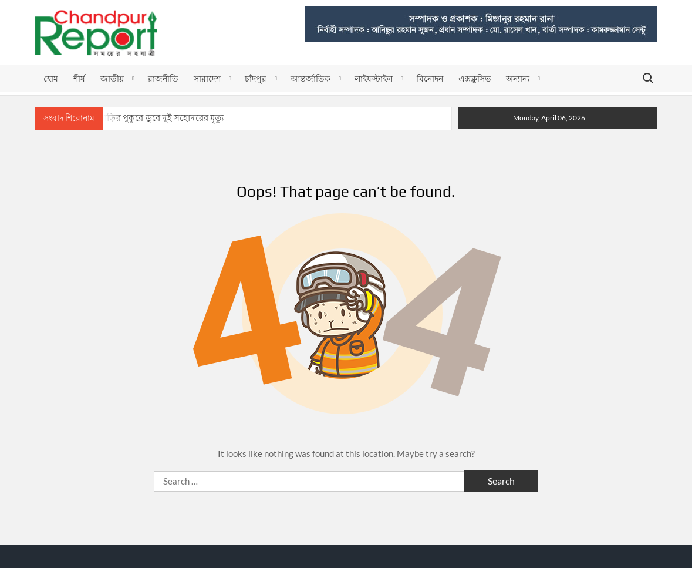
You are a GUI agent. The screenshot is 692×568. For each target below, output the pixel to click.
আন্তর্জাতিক (310, 78)
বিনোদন (430, 78)
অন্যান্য (517, 78)
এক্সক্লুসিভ (474, 78)
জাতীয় (112, 78)
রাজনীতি (163, 78)
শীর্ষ (79, 78)
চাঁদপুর (255, 78)
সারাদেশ (207, 78)
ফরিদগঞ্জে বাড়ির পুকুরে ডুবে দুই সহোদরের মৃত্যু (143, 118)
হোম (50, 78)
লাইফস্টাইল (374, 78)
